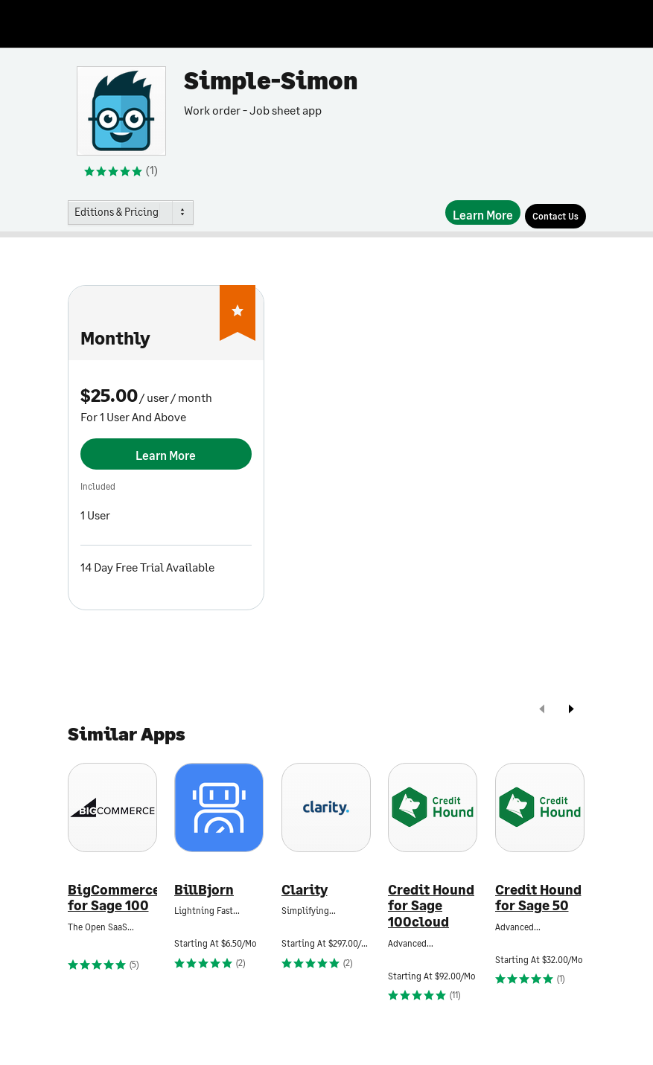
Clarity (304, 890)
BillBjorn (204, 890)
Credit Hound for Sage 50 (538, 898)
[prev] (542, 710)
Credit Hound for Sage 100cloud (431, 906)
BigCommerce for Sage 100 (112, 898)
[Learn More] (482, 212)
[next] (571, 710)
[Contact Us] (555, 216)
